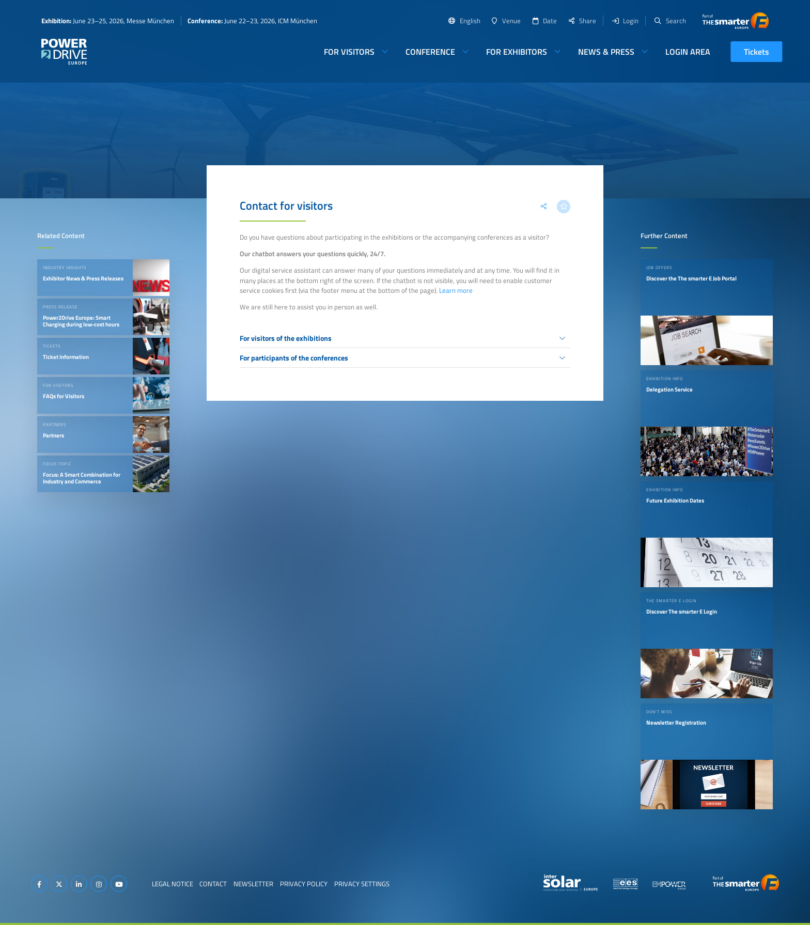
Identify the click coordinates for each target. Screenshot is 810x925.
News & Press (606, 51)
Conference (430, 51)
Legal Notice (172, 884)
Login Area (687, 51)
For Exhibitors (516, 51)
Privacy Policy (304, 884)
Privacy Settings (362, 884)
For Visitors (349, 51)
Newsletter (253, 884)
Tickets (756, 51)
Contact (213, 884)
